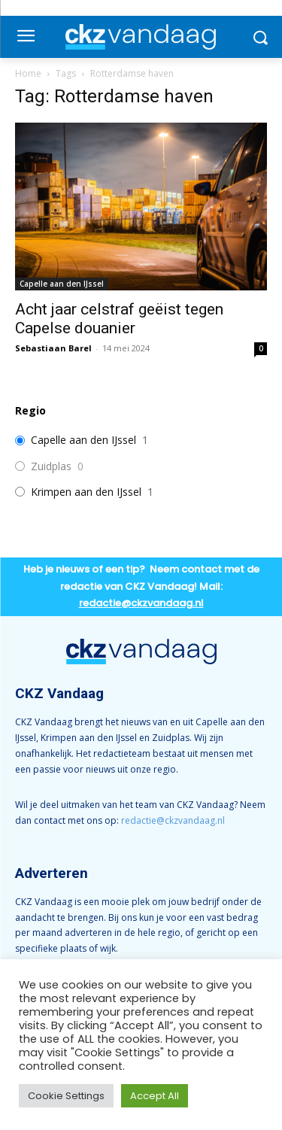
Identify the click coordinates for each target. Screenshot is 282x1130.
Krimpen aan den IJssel (86, 492)
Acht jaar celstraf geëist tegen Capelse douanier (119, 318)
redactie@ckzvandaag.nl (173, 820)
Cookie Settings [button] (66, 1096)
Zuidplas (51, 466)
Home (28, 73)
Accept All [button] (154, 1096)
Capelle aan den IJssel (62, 283)
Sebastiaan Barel (53, 348)
